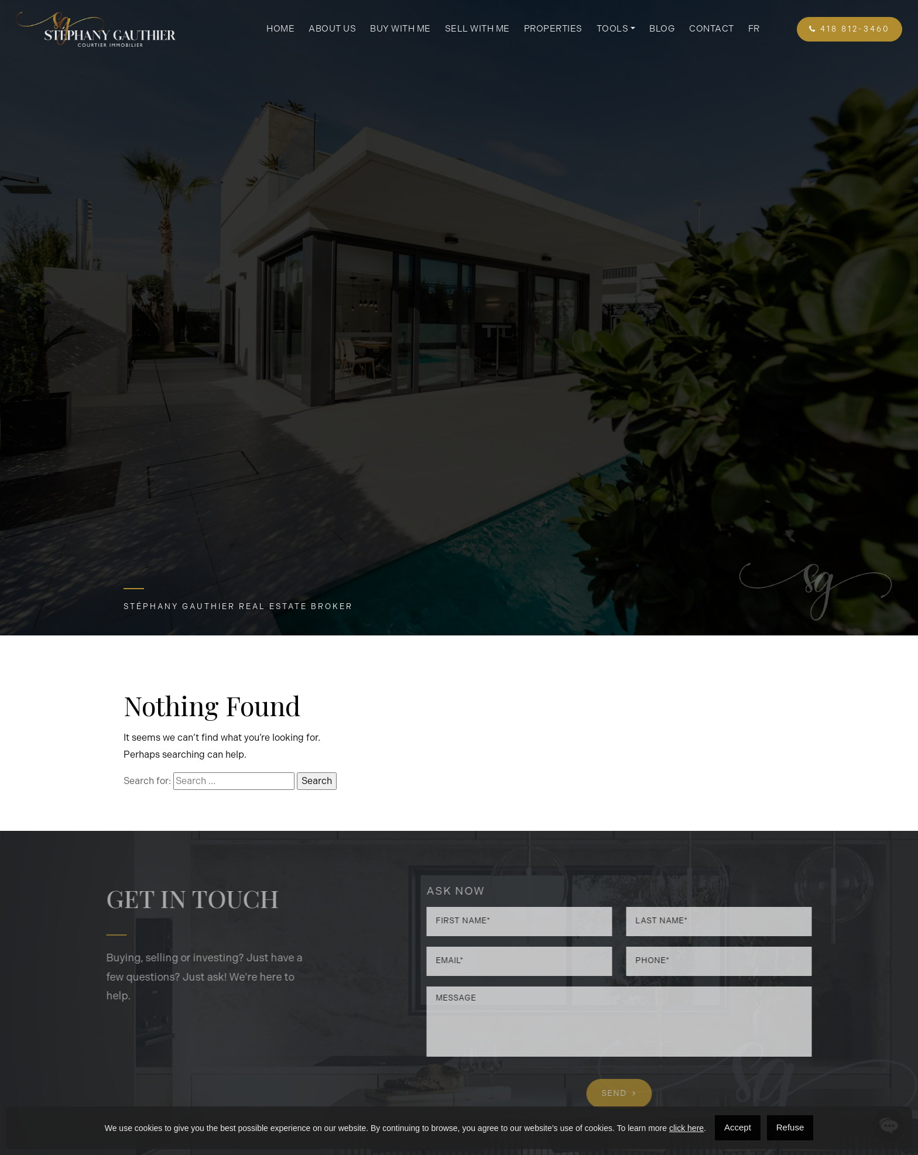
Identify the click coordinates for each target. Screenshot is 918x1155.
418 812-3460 (849, 29)
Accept (737, 1127)
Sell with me (477, 28)
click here (686, 1128)
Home (280, 28)
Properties (553, 28)
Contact (711, 28)
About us (332, 28)
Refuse (790, 1127)
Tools (613, 28)
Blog (662, 28)
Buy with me (400, 28)
